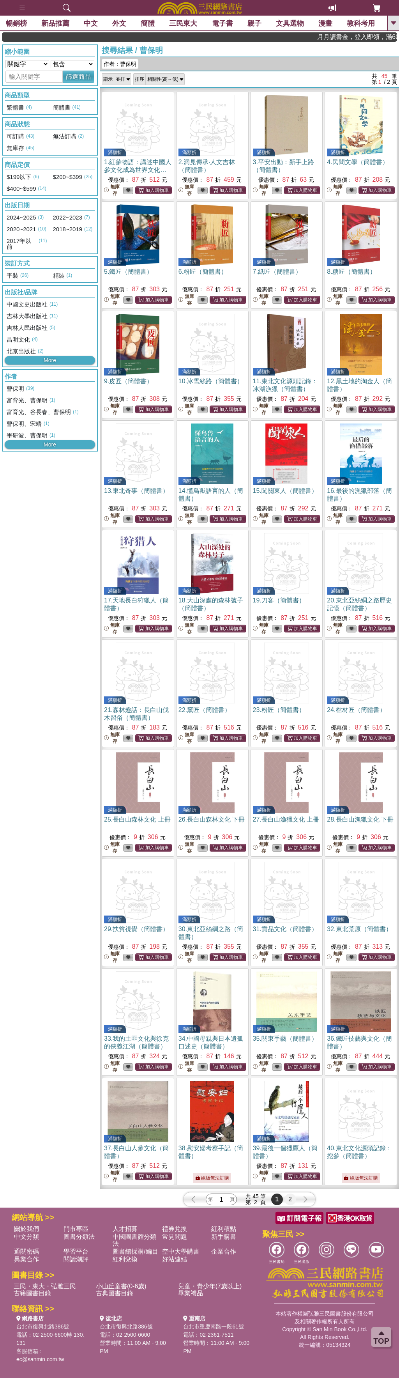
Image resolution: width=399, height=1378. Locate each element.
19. (279, 600)
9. (128, 381)
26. (211, 819)
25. (137, 819)
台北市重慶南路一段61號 (213, 1326)
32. (359, 929)
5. (128, 271)
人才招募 (125, 1229)
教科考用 (361, 23)
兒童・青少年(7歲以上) (210, 1286)
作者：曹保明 (120, 64)
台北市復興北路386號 (42, 1326)
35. (285, 1038)
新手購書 (223, 1236)
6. (202, 271)
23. (279, 710)
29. (136, 929)
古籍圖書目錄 (32, 1293)
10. (210, 381)
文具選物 (290, 23)
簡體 (148, 23)
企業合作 (223, 1251)
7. (277, 271)
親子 (254, 23)
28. (360, 819)
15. (285, 490)
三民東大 (183, 23)
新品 (55, 23)
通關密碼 (26, 1251)
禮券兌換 (174, 1229)
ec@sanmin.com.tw (40, 1359)
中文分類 (26, 1236)
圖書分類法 (79, 1236)
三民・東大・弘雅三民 (45, 1286)
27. (286, 819)
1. (137, 170)
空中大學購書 (181, 1251)
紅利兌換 (125, 1259)
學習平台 (76, 1251)
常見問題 (174, 1236)
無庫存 (112, 190)
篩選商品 (78, 76)
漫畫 (325, 23)
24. (356, 710)
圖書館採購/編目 (135, 1251)
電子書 (222, 23)
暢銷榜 (16, 23)
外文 (119, 23)
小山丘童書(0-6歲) (121, 1286)
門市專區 (76, 1229)
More (50, 360)
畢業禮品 (190, 1293)
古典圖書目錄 (114, 1293)
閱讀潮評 (76, 1259)
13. (136, 490)
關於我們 (26, 1229)
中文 (91, 23)
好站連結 (174, 1259)
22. (204, 710)
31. (285, 929)
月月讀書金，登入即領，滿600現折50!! (376, 37)
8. (351, 271)
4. (357, 162)
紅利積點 (223, 1229)
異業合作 (26, 1259)
